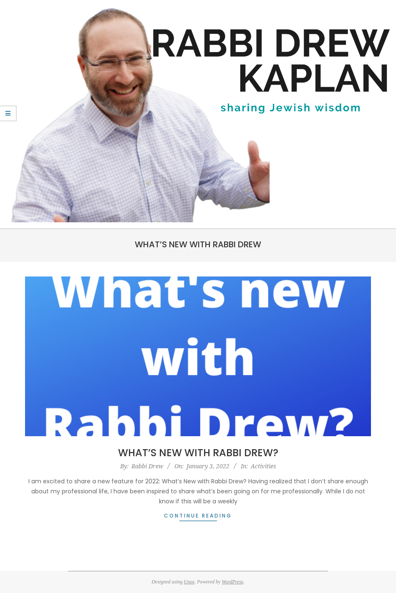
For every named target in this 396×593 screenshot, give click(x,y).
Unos (189, 582)
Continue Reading (198, 515)
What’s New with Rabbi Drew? (198, 453)
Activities (263, 466)
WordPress (232, 582)
